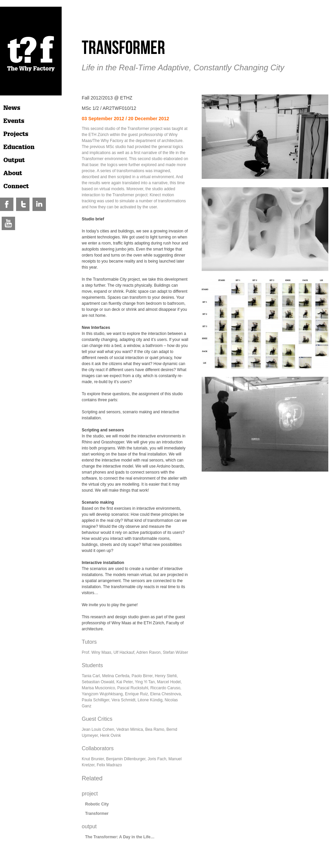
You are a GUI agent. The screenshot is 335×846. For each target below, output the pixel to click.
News (11, 108)
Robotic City (97, 804)
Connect (16, 186)
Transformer (97, 813)
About (12, 173)
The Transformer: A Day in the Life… (119, 837)
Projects (15, 134)
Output (14, 160)
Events (13, 121)
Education (19, 147)
